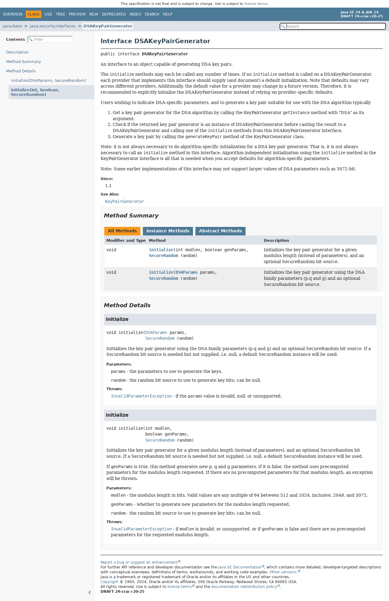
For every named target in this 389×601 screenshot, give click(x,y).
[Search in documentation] (333, 26)
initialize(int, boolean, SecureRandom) (49, 90)
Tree (60, 14)
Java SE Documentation (239, 567)
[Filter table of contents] (50, 39)
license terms (255, 4)
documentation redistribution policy (244, 587)
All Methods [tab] (122, 230)
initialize (161, 249)
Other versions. (283, 572)
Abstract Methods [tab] (220, 230)
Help (167, 14)
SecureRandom (163, 255)
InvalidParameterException (141, 396)
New (93, 14)
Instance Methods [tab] (167, 230)
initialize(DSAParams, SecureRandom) (48, 80)
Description (18, 52)
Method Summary (23, 61)
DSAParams (187, 272)
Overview (12, 14)
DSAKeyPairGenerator (108, 26)
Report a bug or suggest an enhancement (139, 562)
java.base (12, 26)
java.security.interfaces (53, 26)
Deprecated (114, 14)
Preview (77, 14)
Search (152, 14)
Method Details (21, 71)
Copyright (110, 582)
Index (135, 14)
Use (48, 14)
